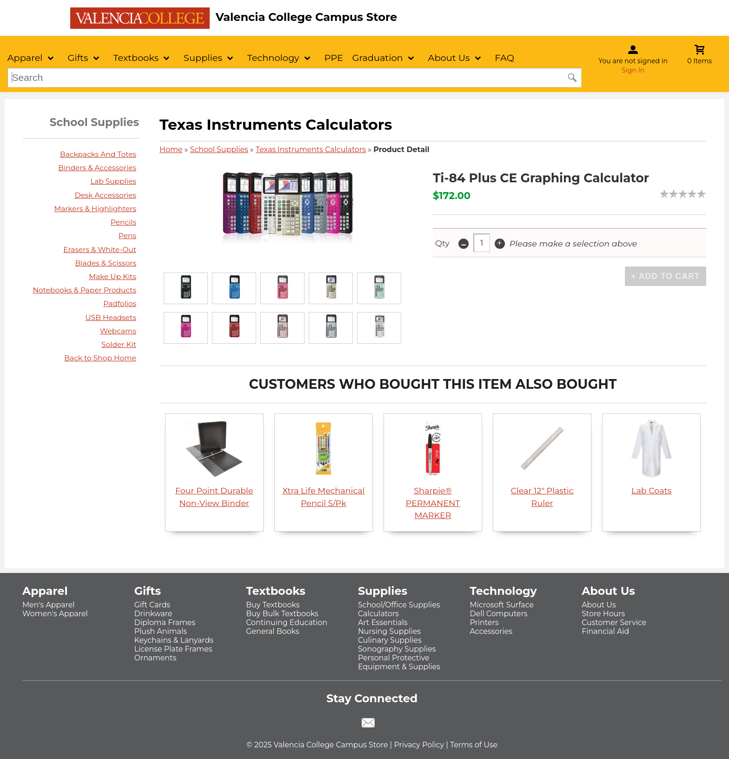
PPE (333, 57)
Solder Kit (118, 344)
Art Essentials (383, 622)
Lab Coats (651, 457)
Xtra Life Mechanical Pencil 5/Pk (323, 463)
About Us (449, 57)
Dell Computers (499, 613)
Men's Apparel (48, 604)
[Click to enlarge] (185, 288)
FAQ (504, 57)
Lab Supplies (113, 181)
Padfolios (119, 303)
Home (170, 149)
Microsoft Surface (502, 604)
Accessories (491, 631)
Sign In (633, 70)
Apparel (25, 57)
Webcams (118, 330)
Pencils (123, 222)
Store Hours (603, 613)
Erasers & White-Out (99, 249)
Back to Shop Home (100, 357)
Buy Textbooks (272, 604)
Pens (127, 235)
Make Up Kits (112, 276)
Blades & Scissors (105, 263)
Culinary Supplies (390, 640)
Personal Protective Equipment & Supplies (399, 662)
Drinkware (153, 613)
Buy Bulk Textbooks (282, 613)
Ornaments (155, 657)
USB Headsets (111, 317)
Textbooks (136, 57)
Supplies (203, 57)
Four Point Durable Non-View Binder (214, 463)
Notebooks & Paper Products (84, 290)
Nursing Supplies (389, 631)
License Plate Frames (173, 649)
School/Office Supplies (399, 604)
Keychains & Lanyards (173, 640)
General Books (272, 631)
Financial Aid (605, 631)
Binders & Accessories (97, 167)
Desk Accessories (105, 195)
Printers (484, 622)
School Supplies (219, 149)
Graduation (377, 57)
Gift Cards (152, 604)
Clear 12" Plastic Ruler (541, 463)
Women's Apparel (55, 613)
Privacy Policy (419, 744)
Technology (273, 57)
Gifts (77, 57)
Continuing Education (286, 622)
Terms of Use (473, 744)
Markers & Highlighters (95, 208)
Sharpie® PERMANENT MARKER (433, 469)
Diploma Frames (165, 622)
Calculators (378, 613)
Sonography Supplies (397, 649)
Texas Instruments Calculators (311, 149)
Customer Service (614, 622)
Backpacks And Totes (98, 154)
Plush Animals (160, 631)
